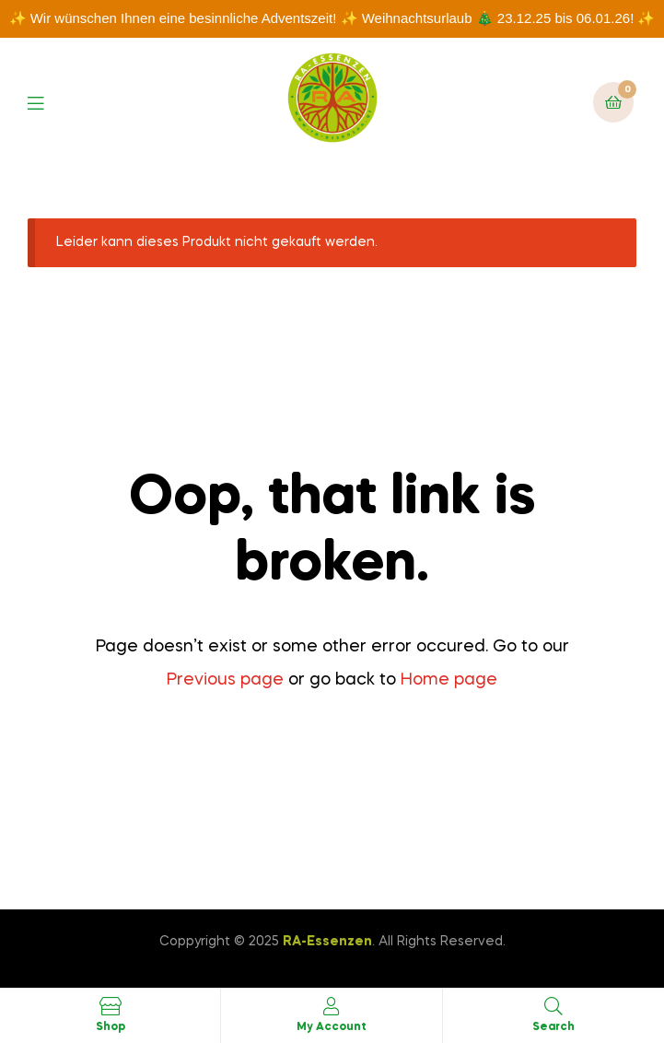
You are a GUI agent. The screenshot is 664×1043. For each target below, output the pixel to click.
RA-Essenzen (327, 941)
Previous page (225, 680)
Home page (449, 680)
